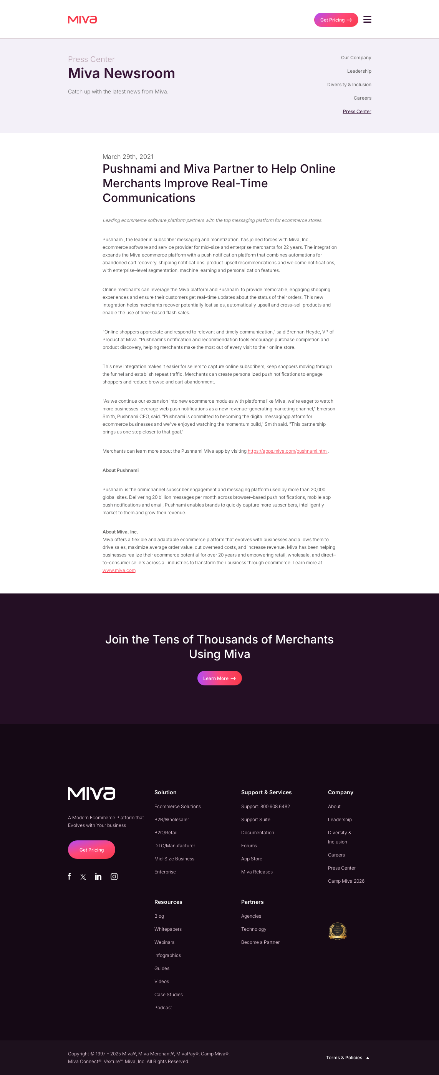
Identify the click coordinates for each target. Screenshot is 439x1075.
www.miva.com (119, 570)
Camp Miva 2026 (346, 881)
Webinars (164, 942)
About (334, 806)
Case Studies (168, 994)
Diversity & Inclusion (349, 84)
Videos (161, 981)
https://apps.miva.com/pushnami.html (288, 451)
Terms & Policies (348, 1057)
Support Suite (255, 819)
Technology (254, 929)
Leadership (359, 71)
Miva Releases (257, 872)
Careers (362, 98)
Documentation (257, 832)
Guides (161, 968)
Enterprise (165, 872)
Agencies (251, 916)
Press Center (357, 111)
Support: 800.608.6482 (265, 806)
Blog (159, 916)
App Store (251, 859)
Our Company (356, 57)
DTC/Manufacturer (174, 845)
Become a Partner (260, 942)
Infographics (167, 955)
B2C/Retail (165, 832)
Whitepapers (168, 929)
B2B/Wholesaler (171, 819)
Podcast (163, 1007)
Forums (249, 845)
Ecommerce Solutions (177, 806)
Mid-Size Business (174, 859)
